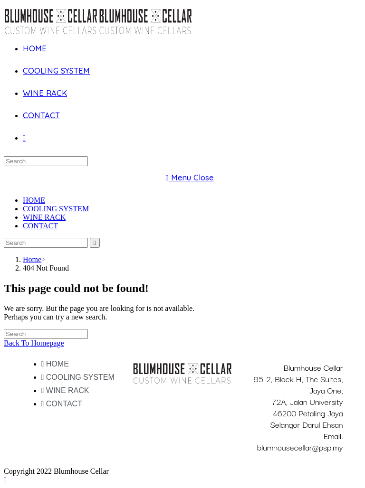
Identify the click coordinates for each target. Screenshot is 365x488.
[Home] (32, 259)
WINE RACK (44, 217)
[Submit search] (95, 243)
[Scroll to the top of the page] (5, 480)
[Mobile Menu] (189, 177)
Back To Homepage (34, 343)
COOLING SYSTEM (56, 209)
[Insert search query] (46, 161)
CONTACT (40, 226)
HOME (34, 200)
